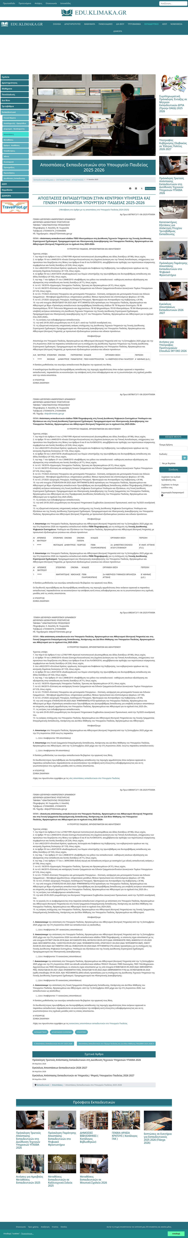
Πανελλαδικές (106, 24)
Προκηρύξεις (9, 167)
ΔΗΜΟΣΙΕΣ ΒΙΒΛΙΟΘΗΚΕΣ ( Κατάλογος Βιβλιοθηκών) (89, 1137)
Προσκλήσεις (9, 173)
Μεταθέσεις (8, 140)
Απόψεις (38, 3)
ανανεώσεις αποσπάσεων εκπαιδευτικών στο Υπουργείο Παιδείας (98, 1023)
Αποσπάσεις (9, 134)
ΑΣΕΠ (164, 24)
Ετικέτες (55, 1227)
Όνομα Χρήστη (166, 444)
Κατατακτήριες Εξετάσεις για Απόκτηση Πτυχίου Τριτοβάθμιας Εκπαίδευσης (170, 228)
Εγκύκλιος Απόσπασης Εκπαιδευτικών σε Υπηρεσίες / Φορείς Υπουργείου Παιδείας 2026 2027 (83, 1075)
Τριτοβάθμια (134, 24)
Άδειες (6, 156)
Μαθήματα (89, 24)
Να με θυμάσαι (168, 463)
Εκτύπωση (150, 188)
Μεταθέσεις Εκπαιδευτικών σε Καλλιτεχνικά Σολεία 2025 (60, 1181)
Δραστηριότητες (72, 24)
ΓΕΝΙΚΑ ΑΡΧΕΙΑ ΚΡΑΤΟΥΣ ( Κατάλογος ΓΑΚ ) (124, 1135)
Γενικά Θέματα (10, 118)
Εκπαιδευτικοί (151, 24)
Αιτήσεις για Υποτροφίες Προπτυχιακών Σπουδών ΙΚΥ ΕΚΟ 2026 (173, 346)
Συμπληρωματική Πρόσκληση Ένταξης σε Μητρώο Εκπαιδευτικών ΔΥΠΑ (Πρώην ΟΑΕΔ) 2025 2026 (173, 104)
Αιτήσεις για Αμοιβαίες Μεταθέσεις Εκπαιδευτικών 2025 (29, 1179)
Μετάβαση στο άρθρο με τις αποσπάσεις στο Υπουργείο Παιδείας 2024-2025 (94, 209)
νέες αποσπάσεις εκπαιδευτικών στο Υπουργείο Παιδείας (94, 778)
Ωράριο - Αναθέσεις (12, 145)
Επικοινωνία (51, 3)
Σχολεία (57, 24)
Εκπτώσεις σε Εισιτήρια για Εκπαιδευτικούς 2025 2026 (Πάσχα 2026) (158, 1138)
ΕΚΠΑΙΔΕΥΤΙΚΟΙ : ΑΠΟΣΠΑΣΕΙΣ (70, 179)
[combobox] (173, 3)
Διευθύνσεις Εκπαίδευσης (14, 178)
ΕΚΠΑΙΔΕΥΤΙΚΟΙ (40, 1032)
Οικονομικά (9, 162)
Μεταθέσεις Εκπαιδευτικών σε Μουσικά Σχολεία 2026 (93, 1179)
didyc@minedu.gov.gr (54, 413)
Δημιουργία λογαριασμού (172, 493)
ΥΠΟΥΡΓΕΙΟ (81, 1032)
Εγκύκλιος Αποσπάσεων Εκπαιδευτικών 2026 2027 (59, 1067)
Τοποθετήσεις (9, 151)
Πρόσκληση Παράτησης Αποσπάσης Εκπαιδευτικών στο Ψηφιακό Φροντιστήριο (173, 269)
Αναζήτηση (45, 1227)
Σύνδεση (173, 469)
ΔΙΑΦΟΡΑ (117, 31)
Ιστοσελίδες (65, 3)
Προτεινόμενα (25, 3)
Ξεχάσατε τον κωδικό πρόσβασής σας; (170, 478)
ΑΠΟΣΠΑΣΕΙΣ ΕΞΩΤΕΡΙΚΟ (61, 1032)
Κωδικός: (163, 454)
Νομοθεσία (176, 24)
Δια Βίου (120, 24)
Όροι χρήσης (33, 1227)
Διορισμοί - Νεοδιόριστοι (14, 129)
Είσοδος (64, 1227)
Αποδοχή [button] (176, 1234)
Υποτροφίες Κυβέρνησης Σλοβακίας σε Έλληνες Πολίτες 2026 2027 (173, 144)
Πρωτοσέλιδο (9, 3)
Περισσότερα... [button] (27, 1234)
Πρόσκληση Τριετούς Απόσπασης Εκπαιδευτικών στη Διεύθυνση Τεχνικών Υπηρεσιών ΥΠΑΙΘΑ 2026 (86, 1059)
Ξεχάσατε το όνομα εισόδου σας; (169, 486)
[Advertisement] (89, 51)
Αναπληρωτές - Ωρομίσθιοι (15, 123)
